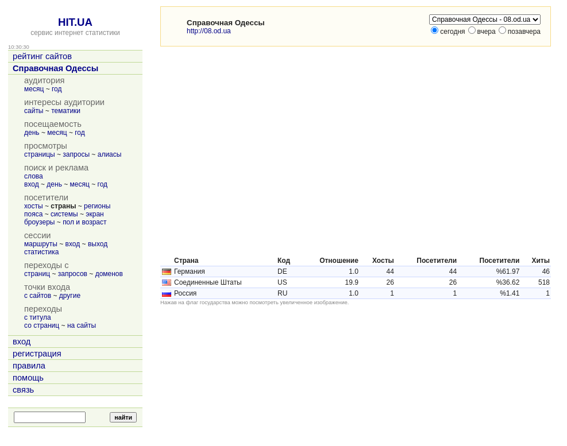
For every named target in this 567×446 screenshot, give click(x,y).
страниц (37, 274)
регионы (97, 206)
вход (31, 184)
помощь (28, 377)
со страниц (41, 325)
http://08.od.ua (209, 31)
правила (29, 365)
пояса (33, 214)
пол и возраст (84, 222)
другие (69, 296)
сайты (34, 111)
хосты (33, 206)
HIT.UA (75, 22)
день (32, 133)
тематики (65, 111)
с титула (37, 317)
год (57, 89)
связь (23, 389)
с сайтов (37, 296)
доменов (109, 274)
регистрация (37, 353)
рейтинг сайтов (42, 56)
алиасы (110, 154)
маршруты (40, 244)
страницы (39, 154)
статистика (41, 252)
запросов (72, 274)
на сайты (81, 325)
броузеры (39, 222)
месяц (34, 89)
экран (94, 214)
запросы (76, 154)
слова (33, 176)
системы (64, 214)
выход (97, 244)
